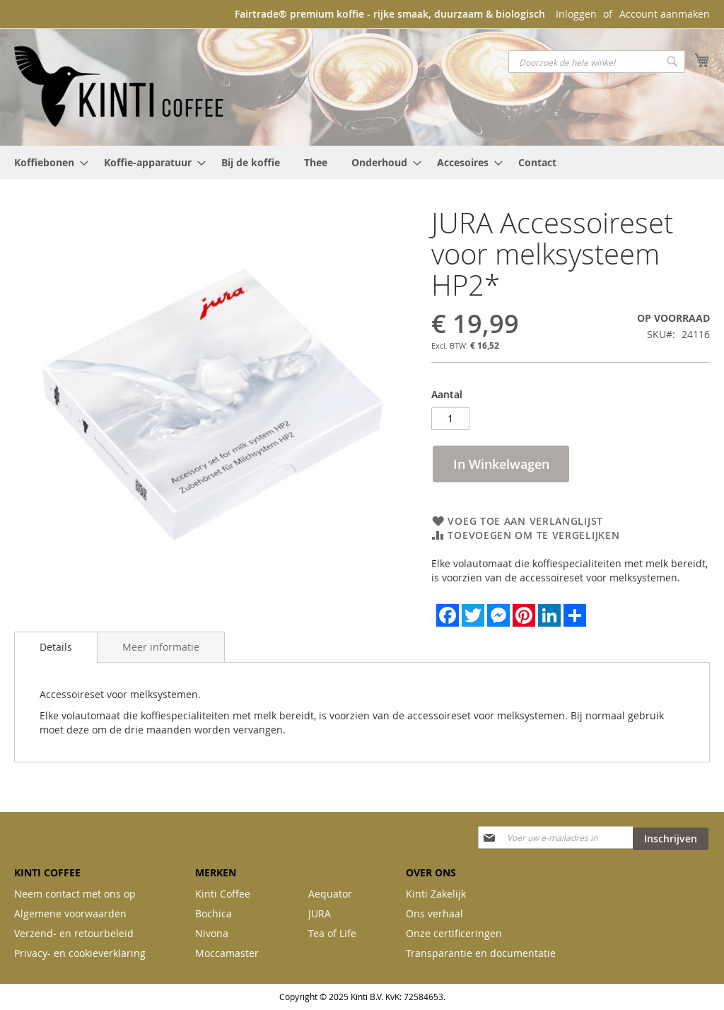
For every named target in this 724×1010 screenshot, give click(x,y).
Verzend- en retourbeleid (74, 933)
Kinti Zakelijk (436, 893)
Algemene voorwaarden (70, 913)
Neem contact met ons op (75, 893)
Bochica (213, 913)
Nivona (211, 933)
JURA (319, 913)
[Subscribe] (670, 839)
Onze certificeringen (454, 933)
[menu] (362, 162)
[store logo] (120, 86)
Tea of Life (332, 933)
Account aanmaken (664, 14)
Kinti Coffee (222, 893)
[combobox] (596, 61)
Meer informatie (160, 647)
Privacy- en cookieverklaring (80, 953)
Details (56, 647)
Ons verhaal (434, 913)
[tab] (56, 647)
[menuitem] (47, 162)
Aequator (330, 893)
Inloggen (576, 14)
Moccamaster (227, 953)
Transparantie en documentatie (481, 953)
